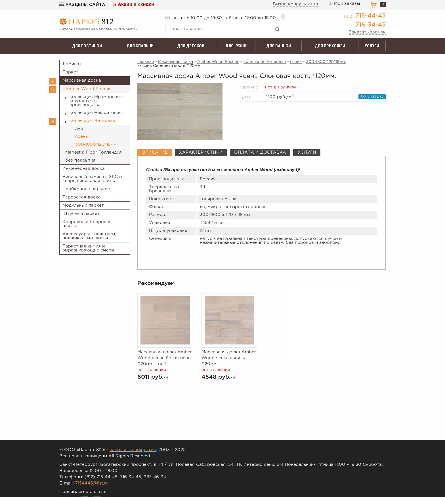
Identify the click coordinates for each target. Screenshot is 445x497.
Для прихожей (330, 45)
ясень (81, 136)
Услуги (372, 45)
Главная (145, 62)
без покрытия (80, 160)
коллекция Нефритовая (96, 113)
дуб (79, 128)
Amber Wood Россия (88, 89)
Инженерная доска (83, 168)
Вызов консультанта (295, 4)
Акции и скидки (136, 4)
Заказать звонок (367, 32)
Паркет (70, 72)
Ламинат (71, 64)
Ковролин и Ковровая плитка (87, 224)
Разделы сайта (82, 5)
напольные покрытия (133, 450)
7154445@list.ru (91, 483)
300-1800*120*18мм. (96, 144)
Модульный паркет (83, 205)
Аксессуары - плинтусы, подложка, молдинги (89, 236)
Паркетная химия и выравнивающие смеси (88, 248)
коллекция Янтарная (92, 120)
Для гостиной (87, 45)
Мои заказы (344, 4)
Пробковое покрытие (86, 189)
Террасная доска (81, 197)
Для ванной (278, 45)
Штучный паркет (81, 213)
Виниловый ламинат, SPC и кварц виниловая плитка (92, 179)
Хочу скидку (372, 96)
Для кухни (235, 45)
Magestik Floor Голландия (93, 152)
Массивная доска (81, 80)
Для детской (190, 45)
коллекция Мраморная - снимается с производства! (96, 101)
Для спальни (140, 45)
